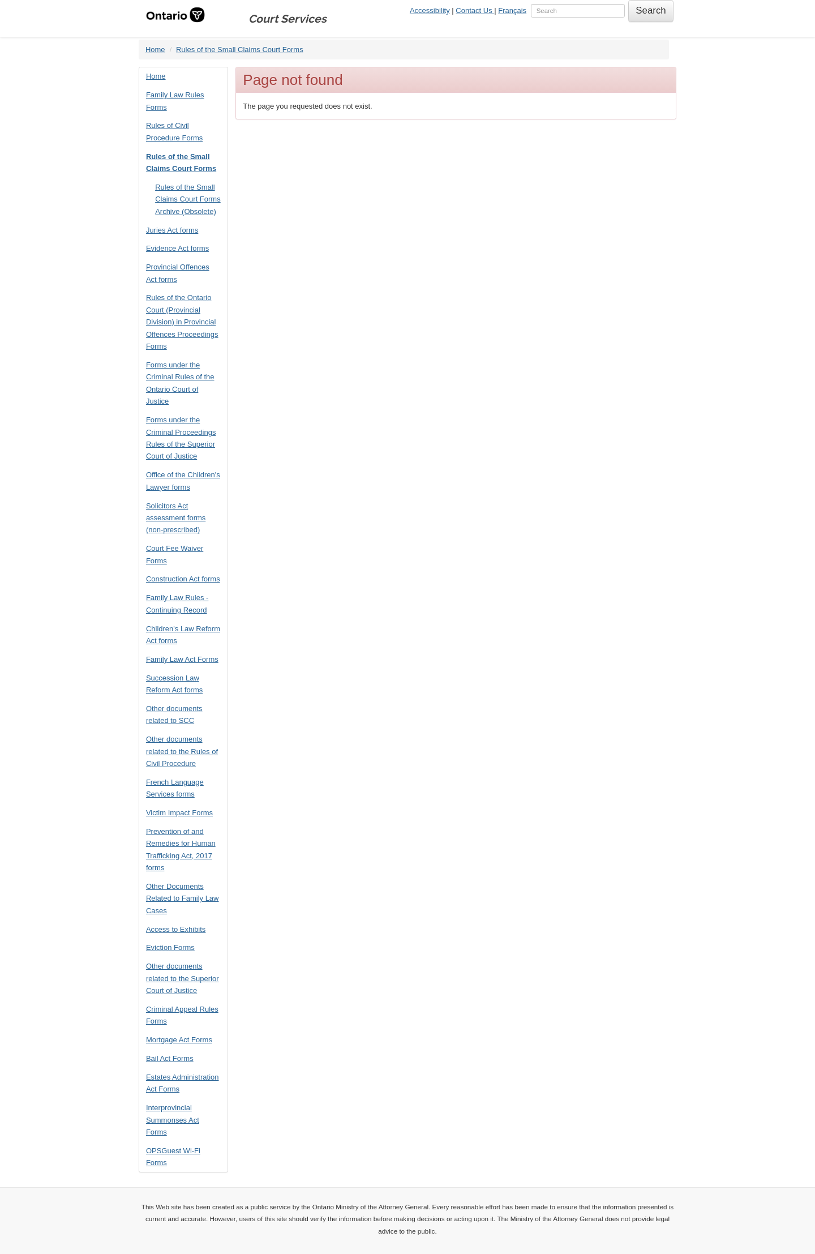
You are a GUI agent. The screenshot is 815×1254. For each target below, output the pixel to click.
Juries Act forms (172, 230)
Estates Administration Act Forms (182, 1083)
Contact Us (475, 10)
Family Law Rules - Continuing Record (177, 603)
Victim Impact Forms (179, 812)
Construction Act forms (183, 579)
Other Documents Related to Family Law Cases (182, 898)
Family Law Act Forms (182, 659)
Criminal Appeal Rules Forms (182, 1015)
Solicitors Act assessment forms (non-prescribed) (175, 518)
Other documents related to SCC (174, 714)
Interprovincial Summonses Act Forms (172, 1119)
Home (155, 49)
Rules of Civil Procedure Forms (174, 131)
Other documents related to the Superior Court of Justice (182, 978)
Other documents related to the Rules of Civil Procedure (182, 751)
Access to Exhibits (176, 929)
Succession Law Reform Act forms (174, 684)
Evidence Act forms (177, 248)
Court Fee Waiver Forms (174, 554)
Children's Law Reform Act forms (183, 634)
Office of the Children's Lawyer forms (183, 480)
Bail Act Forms (170, 1058)
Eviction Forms (170, 947)
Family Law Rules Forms (175, 101)
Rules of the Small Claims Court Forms (239, 49)
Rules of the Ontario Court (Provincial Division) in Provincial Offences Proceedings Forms (182, 321)
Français (512, 10)
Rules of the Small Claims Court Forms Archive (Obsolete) (188, 199)
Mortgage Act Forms (179, 1039)
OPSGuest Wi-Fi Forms (173, 1156)
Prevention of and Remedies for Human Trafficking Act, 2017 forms (181, 849)
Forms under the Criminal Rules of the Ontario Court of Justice (180, 383)
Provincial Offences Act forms (177, 273)
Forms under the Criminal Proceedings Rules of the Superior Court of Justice (181, 438)
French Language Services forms (175, 788)
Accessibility (430, 10)
